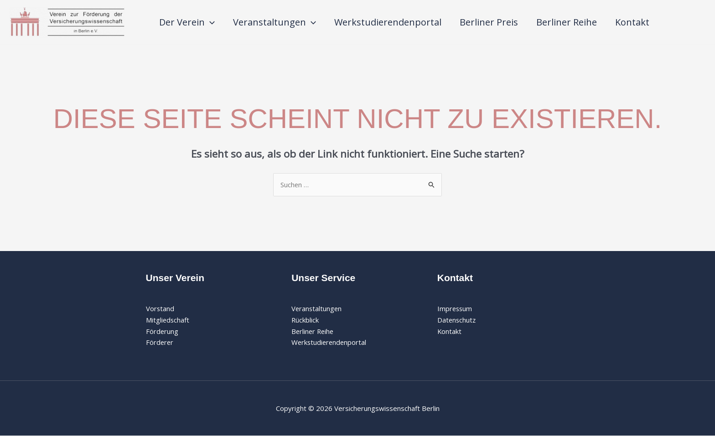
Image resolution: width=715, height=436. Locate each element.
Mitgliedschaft (168, 319)
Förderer (160, 342)
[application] (210, 22)
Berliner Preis (489, 22)
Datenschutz (457, 319)
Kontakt (632, 22)
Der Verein (187, 22)
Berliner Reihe (566, 22)
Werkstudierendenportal (387, 22)
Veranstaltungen (274, 22)
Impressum (455, 308)
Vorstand (160, 308)
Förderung (162, 331)
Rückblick (305, 319)
